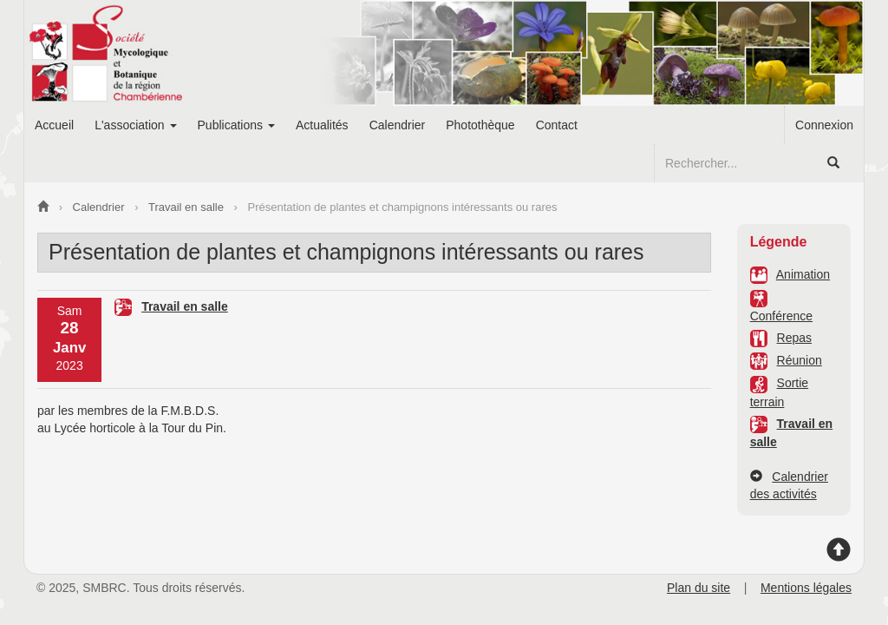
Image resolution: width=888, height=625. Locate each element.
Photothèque (480, 125)
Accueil (54, 125)
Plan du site (698, 588)
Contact (557, 125)
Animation (803, 274)
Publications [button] (236, 125)
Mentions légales (806, 588)
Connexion (824, 125)
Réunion (799, 360)
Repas (794, 338)
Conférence (781, 316)
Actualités (322, 125)
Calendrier (397, 125)
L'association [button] (135, 125)
